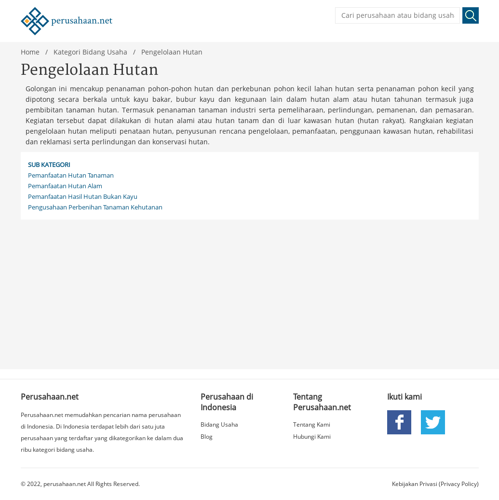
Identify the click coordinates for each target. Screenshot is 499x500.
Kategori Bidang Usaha (90, 51)
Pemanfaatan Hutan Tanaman (71, 175)
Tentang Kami (311, 424)
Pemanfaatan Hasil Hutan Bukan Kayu (82, 196)
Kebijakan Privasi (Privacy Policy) (435, 484)
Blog (207, 436)
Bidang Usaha (219, 424)
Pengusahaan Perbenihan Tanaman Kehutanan (95, 207)
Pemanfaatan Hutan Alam (65, 185)
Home (30, 51)
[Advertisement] (250, 292)
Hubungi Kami (312, 436)
